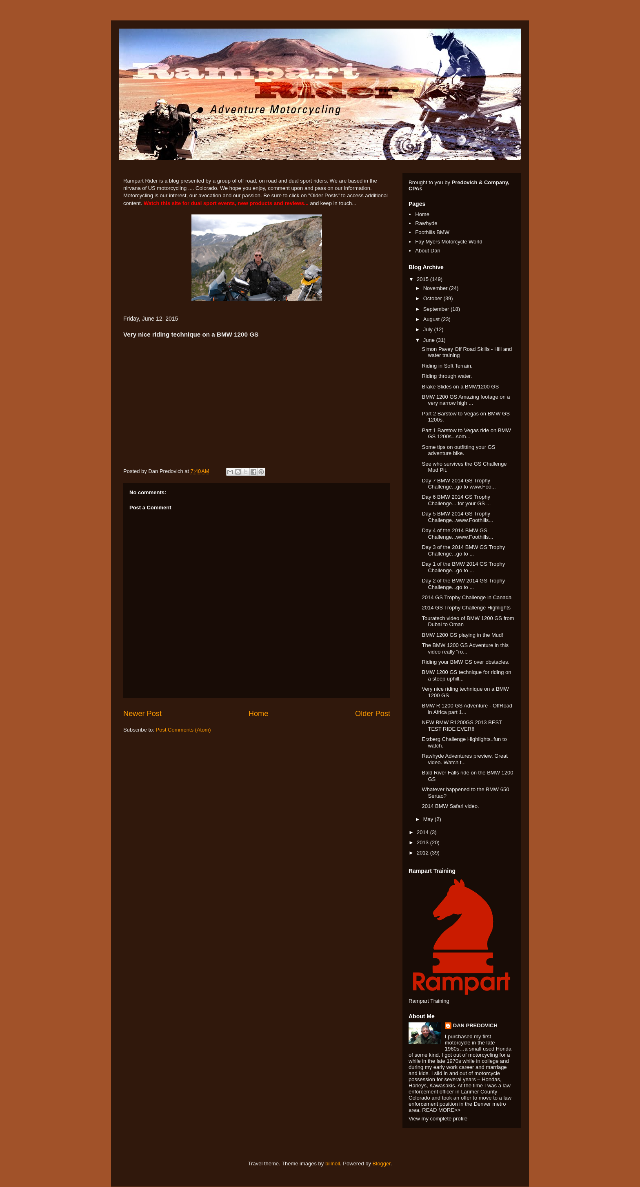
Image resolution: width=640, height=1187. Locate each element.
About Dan (427, 251)
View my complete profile (438, 1119)
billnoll (332, 1163)
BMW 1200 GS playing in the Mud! (462, 635)
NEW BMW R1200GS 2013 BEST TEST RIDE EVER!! (462, 725)
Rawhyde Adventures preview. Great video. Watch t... (464, 759)
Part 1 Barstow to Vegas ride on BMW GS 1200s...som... (466, 433)
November (436, 288)
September (437, 309)
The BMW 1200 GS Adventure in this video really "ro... (465, 648)
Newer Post (142, 714)
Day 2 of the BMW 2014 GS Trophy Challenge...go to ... (463, 584)
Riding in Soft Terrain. (447, 366)
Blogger (382, 1163)
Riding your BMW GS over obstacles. (465, 662)
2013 (423, 842)
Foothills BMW (432, 232)
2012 (423, 853)
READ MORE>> (441, 1110)
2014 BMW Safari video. (450, 806)
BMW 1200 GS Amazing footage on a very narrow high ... (466, 400)
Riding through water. (447, 376)
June (429, 340)
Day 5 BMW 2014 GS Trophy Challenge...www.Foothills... (457, 517)
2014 (423, 832)
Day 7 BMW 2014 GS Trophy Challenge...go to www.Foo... (459, 483)
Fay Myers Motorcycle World (448, 242)
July (428, 329)
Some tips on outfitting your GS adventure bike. (458, 450)
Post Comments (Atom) (183, 730)
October (433, 298)
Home (259, 714)
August (432, 319)
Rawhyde (426, 223)
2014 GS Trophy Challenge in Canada (466, 597)
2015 (423, 279)
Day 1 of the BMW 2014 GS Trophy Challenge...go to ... (463, 567)
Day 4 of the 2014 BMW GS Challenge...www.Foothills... (457, 533)
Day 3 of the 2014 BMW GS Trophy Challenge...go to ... (463, 550)
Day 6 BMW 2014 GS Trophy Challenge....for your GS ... (456, 500)
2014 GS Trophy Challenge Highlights (466, 608)
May (429, 819)
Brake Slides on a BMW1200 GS (460, 387)
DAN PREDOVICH (475, 1025)
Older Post (372, 714)
